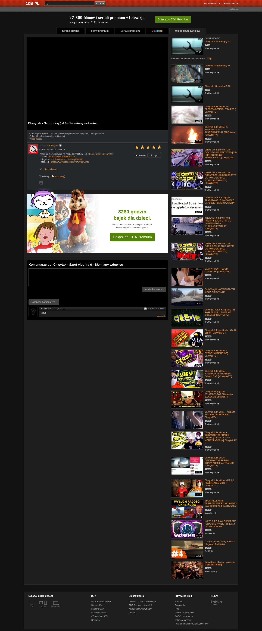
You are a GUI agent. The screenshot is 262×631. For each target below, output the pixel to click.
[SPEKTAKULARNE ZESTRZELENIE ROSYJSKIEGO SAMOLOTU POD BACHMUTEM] (187, 508)
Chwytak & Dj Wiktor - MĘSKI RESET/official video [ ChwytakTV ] (219, 483)
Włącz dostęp (35, 139)
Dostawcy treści (98, 612)
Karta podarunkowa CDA (140, 609)
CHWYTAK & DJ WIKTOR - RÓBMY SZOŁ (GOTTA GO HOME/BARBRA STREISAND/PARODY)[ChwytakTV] (218, 223)
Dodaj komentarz (154, 289)
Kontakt (178, 601)
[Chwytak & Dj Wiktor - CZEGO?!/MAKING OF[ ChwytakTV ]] (187, 358)
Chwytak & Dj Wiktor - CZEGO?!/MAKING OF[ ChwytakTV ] (216, 353)
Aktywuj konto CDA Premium (142, 601)
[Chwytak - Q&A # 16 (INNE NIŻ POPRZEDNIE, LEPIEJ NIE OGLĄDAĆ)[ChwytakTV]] (187, 317)
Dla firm (132, 612)
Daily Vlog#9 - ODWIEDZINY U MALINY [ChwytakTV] (220, 290)
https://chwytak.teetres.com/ (62, 156)
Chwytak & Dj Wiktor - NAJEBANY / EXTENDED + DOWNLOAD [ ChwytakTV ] (218, 374)
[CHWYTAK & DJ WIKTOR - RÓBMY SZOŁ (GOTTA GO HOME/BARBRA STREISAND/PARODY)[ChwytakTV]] (187, 226)
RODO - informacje (184, 616)
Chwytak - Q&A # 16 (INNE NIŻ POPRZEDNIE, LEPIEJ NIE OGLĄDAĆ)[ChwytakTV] (220, 312)
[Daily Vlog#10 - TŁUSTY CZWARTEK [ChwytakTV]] (187, 276)
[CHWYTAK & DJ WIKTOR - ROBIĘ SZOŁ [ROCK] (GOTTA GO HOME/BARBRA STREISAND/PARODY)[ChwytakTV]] (187, 251)
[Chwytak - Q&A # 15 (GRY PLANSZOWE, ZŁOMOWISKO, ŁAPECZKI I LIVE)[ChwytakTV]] (187, 205)
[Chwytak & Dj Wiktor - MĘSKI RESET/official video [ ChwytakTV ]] (187, 488)
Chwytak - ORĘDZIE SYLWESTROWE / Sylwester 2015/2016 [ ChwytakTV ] (219, 394)
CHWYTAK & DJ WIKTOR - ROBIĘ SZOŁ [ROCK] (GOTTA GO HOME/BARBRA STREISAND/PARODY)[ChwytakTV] (219, 248)
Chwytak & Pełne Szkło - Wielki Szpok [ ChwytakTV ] (220, 331)
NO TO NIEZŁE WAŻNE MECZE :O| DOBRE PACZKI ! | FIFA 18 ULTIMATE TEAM (220, 524)
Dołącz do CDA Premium (132, 237)
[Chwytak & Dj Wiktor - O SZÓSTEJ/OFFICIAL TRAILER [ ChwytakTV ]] (187, 114)
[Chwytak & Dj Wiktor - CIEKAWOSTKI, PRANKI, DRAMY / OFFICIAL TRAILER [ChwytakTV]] (187, 465)
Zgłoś (155, 155)
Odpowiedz (161, 316)
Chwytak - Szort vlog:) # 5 (217, 65)
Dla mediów (96, 605)
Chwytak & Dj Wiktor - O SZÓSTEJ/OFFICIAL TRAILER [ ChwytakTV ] (220, 109)
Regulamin (180, 605)
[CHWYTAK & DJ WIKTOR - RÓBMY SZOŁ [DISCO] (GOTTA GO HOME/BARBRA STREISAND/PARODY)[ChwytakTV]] (187, 180)
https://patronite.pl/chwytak (100, 154)
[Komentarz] (97, 277)
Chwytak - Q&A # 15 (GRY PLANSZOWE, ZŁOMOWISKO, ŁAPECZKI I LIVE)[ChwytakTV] (220, 200)
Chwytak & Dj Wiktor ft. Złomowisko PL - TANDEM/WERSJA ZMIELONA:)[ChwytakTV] (220, 131)
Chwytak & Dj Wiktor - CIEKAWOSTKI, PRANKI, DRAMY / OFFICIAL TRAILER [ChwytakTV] (219, 462)
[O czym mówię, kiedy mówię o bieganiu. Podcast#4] (187, 549)
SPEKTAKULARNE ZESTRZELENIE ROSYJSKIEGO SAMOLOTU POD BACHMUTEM (221, 503)
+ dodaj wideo (232, 9)
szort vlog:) (60, 176)
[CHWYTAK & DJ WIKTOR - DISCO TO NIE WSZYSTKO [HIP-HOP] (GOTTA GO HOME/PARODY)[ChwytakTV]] (187, 157)
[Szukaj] (69, 3)
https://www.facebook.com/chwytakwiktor (70, 162)
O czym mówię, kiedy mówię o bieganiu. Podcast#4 (220, 543)
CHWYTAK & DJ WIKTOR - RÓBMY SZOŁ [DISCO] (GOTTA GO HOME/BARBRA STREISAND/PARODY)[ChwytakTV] (220, 177)
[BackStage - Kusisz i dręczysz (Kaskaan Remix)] (187, 570)
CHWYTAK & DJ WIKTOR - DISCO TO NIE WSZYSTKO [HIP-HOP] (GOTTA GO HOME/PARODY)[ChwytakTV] (221, 154)
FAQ (177, 609)
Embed (141, 155)
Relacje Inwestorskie (101, 601)
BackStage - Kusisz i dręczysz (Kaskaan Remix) (220, 563)
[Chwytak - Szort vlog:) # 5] (187, 73)
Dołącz (173, 19)
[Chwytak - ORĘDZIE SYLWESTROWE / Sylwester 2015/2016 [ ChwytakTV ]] (187, 399)
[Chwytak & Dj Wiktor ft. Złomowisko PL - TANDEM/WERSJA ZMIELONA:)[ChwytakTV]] (187, 135)
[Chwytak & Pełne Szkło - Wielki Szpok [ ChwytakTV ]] (187, 338)
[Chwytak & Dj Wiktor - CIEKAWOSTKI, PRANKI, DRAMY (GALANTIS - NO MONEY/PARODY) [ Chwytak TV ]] (187, 440)
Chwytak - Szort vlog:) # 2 (217, 41)
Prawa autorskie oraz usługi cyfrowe (191, 624)
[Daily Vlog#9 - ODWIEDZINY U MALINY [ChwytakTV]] (187, 297)
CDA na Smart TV (99, 616)
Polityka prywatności (184, 612)
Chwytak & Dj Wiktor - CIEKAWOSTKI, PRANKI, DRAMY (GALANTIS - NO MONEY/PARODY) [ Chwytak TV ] (220, 437)
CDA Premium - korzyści (140, 605)
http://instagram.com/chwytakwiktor (67, 159)
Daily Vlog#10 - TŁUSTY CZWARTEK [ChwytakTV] (217, 270)
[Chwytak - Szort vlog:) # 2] (187, 46)
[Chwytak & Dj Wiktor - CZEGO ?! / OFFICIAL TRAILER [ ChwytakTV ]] (187, 420)
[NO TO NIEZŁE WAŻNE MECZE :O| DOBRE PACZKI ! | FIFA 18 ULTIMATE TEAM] (187, 529)
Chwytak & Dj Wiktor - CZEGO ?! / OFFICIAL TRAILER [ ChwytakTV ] (220, 414)
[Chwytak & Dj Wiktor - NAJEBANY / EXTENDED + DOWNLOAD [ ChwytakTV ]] (187, 379)
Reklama (95, 620)
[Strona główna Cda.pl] (33, 3)
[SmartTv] (46, 608)
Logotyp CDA (97, 609)
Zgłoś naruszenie (183, 620)
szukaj (100, 3)
